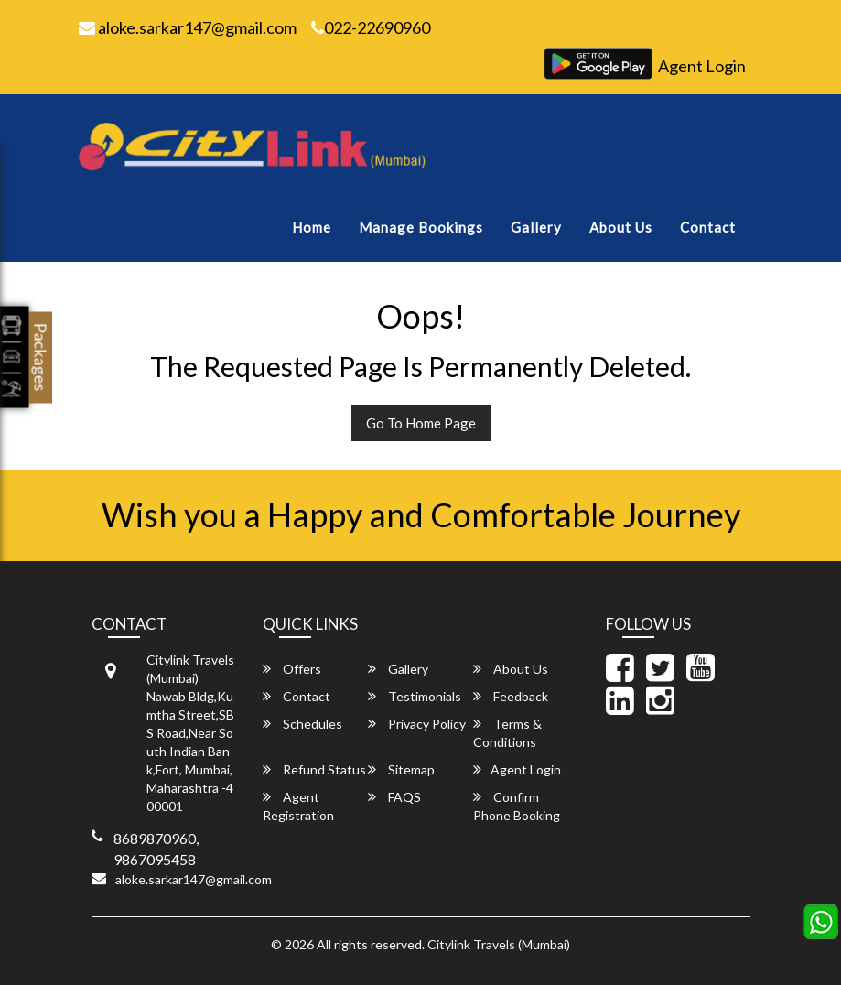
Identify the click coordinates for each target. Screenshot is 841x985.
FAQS (394, 797)
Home (311, 227)
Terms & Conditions (507, 733)
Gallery (536, 227)
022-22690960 (370, 27)
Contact (708, 227)
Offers (292, 669)
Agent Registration (298, 806)
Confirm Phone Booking (516, 806)
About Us (620, 227)
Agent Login (702, 66)
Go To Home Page (421, 423)
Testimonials (414, 696)
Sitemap (401, 769)
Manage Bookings (421, 227)
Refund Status (314, 769)
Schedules (302, 723)
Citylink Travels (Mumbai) (498, 944)
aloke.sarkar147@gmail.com (188, 27)
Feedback (510, 696)
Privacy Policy (417, 723)
